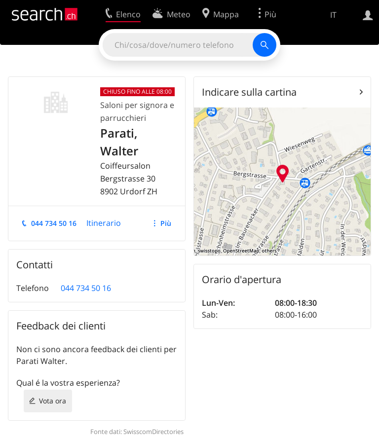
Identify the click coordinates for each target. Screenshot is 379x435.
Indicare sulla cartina (249, 92)
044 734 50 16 (53, 223)
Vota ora (52, 400)
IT (333, 14)
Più (165, 223)
